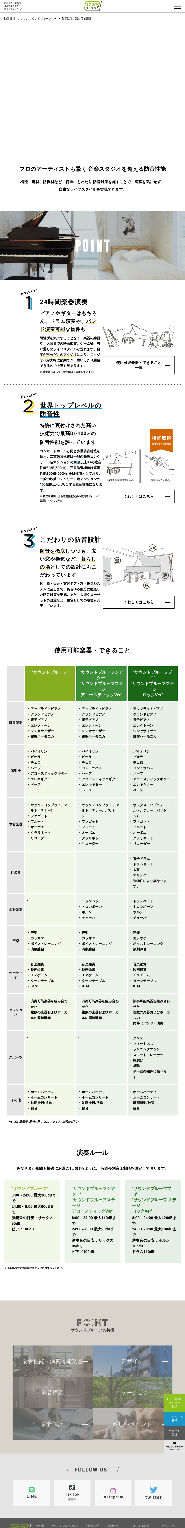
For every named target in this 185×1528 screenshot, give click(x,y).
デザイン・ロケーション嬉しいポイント (65, 1509)
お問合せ (112, 1477)
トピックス (92, 1483)
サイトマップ (169, 1479)
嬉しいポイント (132, 1377)
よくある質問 (141, 1477)
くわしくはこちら (139, 447)
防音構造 (52, 1345)
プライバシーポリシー (144, 1496)
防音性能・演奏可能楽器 (53, 1314)
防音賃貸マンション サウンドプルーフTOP (30, 18)
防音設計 (52, 1377)
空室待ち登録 (116, 1505)
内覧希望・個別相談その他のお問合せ (118, 1491)
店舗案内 (138, 1483)
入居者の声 (92, 1477)
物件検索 (40, 1479)
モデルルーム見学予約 (118, 1499)
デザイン (132, 1314)
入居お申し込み (117, 1483)
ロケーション (132, 1345)
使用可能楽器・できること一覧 (138, 315)
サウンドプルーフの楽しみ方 (66, 1502)
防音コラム (92, 1488)
